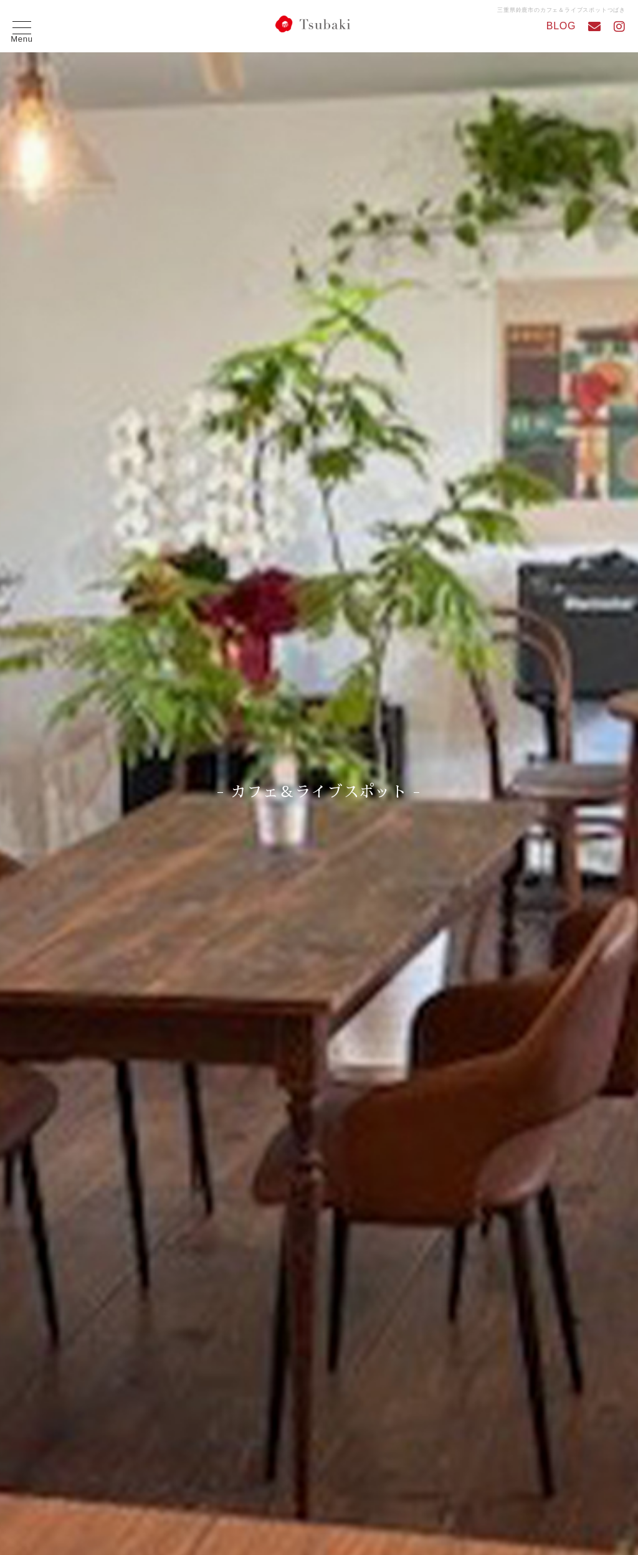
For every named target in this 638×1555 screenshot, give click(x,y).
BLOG (561, 26)
